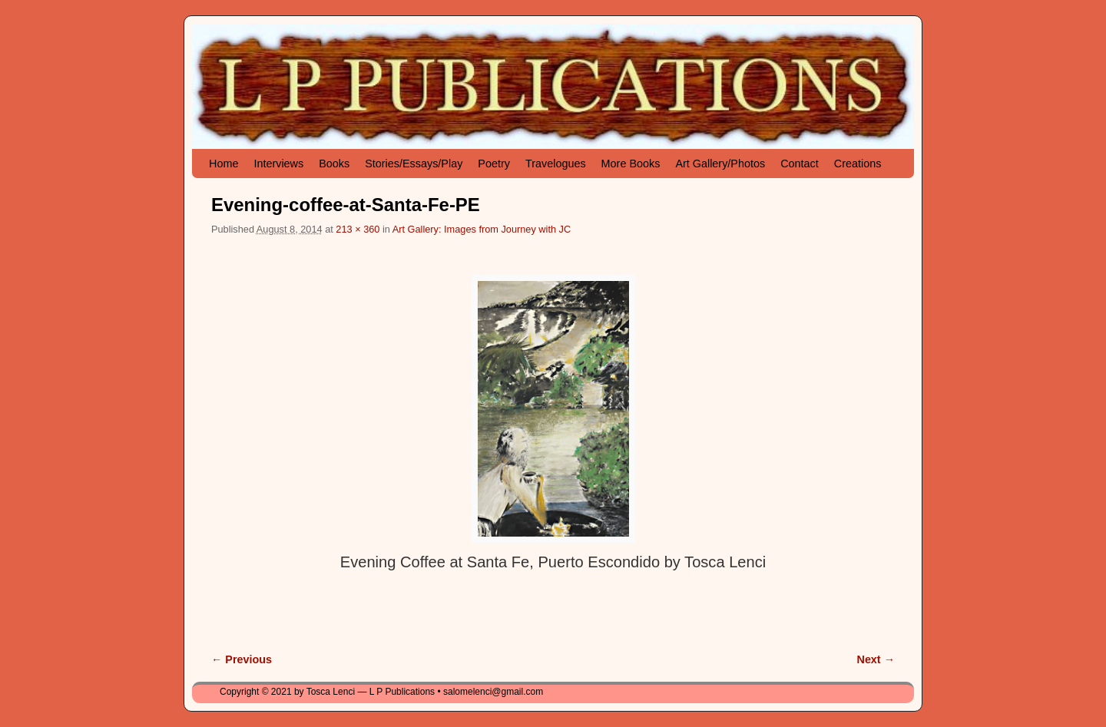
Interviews (278, 163)
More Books (631, 163)
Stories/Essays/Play (413, 163)
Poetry (494, 163)
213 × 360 (357, 229)
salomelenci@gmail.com (493, 691)
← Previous (241, 659)
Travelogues (555, 163)
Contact (799, 163)
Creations (858, 163)
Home (223, 163)
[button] (553, 409)
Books (334, 163)
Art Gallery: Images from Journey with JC (481, 229)
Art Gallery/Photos (720, 163)
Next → (876, 659)
